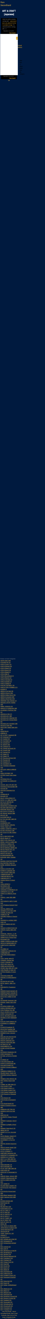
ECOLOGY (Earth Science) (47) (8, 1021)
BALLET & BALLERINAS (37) (7, 798)
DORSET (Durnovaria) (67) (7, 1014)
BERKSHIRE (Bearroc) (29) (7, 810)
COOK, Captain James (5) (7, 958)
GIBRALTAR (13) (4, 1130)
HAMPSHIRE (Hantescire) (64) (8, 1153)
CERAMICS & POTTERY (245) (8, 911)
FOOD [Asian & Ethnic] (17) (7, 1088)
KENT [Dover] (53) (5, 1266)
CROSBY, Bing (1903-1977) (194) (8, 968)
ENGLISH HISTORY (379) (6, 1039)
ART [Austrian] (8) (5, 743)
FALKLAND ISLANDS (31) (6, 1065)
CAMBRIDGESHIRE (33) (6, 874)
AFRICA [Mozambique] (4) (7, 676)
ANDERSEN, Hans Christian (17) (8, 701)
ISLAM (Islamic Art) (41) (6, 1209)
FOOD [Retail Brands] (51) (7, 1104)
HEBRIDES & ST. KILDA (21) (7, 1157)
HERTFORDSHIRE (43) (6, 1167)
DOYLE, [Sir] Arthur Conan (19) (8, 1016)
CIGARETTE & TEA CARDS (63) (8, 936)
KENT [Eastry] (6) (4, 1268)
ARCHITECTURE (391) (6, 726)
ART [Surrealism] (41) (5, 764)
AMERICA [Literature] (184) (7, 697)
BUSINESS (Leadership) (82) (7, 871)
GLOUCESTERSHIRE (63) (7, 1138)
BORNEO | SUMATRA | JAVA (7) (8, 829)
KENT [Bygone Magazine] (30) (8, 1256)
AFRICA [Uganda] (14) (6, 682)
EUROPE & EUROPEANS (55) (8, 1063)
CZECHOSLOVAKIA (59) (6, 976)
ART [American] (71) (5, 737)
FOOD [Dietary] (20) (5, 1098)
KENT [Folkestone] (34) (6, 1273)
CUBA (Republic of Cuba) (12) (8, 970)
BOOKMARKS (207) (5, 823)
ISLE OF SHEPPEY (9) (6, 1214)
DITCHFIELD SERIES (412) (7, 1006)
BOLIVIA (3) (3, 821)
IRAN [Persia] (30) (5, 1203)
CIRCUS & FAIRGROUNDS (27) (8, 943)
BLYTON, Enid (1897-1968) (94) (8, 819)
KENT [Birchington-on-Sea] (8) (8, 1251)
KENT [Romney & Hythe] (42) (7, 1298)
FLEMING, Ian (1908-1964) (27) (8, 1084)
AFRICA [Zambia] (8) (5, 683)
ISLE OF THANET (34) (6, 1218)
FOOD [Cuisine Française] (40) (8, 1092)
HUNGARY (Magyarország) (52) (8, 1178)
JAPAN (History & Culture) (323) (8, 1228)
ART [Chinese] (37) (5, 747)
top (9, 80)
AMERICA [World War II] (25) (7, 699)
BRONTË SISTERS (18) (6, 853)
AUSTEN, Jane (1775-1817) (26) (8, 785)
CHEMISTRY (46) (4, 915)
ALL (11, 25)
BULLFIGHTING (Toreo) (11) (7, 863)
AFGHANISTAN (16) (5, 662)
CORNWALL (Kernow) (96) (7, 960)
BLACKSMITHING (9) (5, 817)
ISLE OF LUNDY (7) (5, 1210)
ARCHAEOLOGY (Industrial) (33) (8, 718)
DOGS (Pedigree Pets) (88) (7, 1010)
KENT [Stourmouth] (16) (6, 1306)
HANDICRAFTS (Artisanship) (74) (8, 1155)
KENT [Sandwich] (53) (5, 1300)
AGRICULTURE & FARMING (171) (8, 687)
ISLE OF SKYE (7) (5, 1216)
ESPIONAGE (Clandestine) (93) (8, 1052)
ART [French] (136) (5, 750)
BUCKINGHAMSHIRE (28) (6, 855)
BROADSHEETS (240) (6, 852)
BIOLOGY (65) (4, 815)
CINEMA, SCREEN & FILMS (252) (8, 941)
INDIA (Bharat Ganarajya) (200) (8, 1195)
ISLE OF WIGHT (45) (5, 1220)
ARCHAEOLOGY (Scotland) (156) (8, 724)
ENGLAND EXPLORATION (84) (8, 1037)
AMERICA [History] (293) (6, 693)
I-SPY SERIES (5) (4, 1184)
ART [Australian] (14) (5, 741)
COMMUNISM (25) (5, 953)
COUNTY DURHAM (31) (6, 962)
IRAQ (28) (2, 1205)
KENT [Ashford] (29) (5, 1247)
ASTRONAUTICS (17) (6, 779)
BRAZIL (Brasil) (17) (5, 838)
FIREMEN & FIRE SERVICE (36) (8, 1079)
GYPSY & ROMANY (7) (6, 1151)
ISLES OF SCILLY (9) (5, 1222)
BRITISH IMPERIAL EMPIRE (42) (8, 848)
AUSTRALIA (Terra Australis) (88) (8, 787)
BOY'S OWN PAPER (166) (7, 836)
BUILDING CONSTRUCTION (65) (8, 861)
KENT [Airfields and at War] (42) (8, 1239)
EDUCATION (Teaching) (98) (7, 1029)
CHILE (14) (3, 922)
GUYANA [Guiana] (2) (5, 1149)
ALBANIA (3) (3, 689)
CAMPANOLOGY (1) (5, 878)
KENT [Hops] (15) (4, 1283)
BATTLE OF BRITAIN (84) (6, 802)
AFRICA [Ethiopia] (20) (6, 666)
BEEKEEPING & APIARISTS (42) (8, 806)
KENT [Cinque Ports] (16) (6, 1262)
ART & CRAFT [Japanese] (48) (8, 735)
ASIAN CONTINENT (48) (6, 773)
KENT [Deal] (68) (4, 1264)
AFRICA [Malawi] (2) (5, 672)
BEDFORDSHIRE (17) (5, 804)
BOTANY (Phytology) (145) (7, 831)
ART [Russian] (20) (5, 760)
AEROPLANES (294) (5, 661)
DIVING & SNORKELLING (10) (7, 1008)
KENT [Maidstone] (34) (6, 1289)
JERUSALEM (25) (4, 1231)
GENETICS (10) (4, 1115)
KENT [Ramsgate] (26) (6, 1294)
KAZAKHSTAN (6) (5, 1237)
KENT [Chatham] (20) (5, 1260)
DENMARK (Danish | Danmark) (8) (8, 993)
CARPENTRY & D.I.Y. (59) (6, 892)
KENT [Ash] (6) (4, 1249)
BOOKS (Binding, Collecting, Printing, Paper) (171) (7, 826)
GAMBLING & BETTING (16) (7, 1109)
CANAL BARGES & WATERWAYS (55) (5, 885)
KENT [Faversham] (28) (6, 1272)
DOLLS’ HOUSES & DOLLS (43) (8, 1012)
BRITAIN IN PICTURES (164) (7, 846)
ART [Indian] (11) (4, 754)
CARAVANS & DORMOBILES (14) (8, 890)
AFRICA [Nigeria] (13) (5, 678)
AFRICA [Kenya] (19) (5, 670)
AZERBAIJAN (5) (4, 794)
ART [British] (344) (5, 745)
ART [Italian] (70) (4, 756)
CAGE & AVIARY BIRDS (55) (7, 873)
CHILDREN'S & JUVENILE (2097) (8, 920)
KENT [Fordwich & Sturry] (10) (8, 1275)
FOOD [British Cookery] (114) (7, 1090)
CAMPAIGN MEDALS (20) (6, 876)
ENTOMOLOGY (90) (5, 1044)
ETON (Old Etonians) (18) (6, 1062)
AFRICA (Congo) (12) (5, 664)
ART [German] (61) (5, 752)
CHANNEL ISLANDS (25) (6, 913)
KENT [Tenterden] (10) (6, 1308)
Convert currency (20, 46)
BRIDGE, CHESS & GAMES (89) (8, 842)
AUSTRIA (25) (3, 789)
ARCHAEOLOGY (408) (6, 716)
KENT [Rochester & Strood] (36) (8, 1296)
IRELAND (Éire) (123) (5, 1207)
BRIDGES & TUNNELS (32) (7, 844)
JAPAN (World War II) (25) (6, 1230)
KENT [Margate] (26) (5, 1293)
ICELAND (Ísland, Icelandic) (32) (8, 1186)
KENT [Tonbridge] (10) (6, 1310)
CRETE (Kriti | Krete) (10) (6, 964)
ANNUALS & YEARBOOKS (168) (8, 708)
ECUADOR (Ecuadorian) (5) (7, 1027)
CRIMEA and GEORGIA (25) (7, 966)
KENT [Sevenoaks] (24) (6, 1302)
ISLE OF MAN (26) (5, 1212)
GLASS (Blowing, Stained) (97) (8, 1136)
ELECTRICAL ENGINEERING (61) (8, 1031)
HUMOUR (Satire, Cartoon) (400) (8, 1176)
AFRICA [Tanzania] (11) (6, 680)
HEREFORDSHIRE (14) (6, 1165)
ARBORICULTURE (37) (6, 714)
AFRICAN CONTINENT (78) (7, 685)
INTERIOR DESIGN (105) (6, 1201)
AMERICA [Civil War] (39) (6, 691)
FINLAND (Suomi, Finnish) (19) (8, 1073)
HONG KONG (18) (4, 1170)
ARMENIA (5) (3, 733)
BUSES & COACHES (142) (7, 869)
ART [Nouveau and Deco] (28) (8, 758)
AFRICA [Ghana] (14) (5, 668)
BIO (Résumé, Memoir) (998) (7, 813)
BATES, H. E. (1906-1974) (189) (8, 800)
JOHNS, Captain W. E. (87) (7, 1233)
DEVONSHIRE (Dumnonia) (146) (8, 1000)
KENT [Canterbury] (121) (6, 1258)
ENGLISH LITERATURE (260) (7, 1042)
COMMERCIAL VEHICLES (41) (8, 951)
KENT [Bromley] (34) (5, 1254)
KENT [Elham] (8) (4, 1270)
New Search (12, 33)
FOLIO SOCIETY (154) (6, 1086)
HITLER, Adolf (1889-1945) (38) (8, 1168)
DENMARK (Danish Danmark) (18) (8, 991)
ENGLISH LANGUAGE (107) (7, 1041)
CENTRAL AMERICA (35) (6, 909)
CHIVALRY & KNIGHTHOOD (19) (8, 928)
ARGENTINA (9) (4, 731)
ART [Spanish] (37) (5, 762)
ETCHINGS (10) (4, 1060)
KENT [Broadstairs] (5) (6, 1252)
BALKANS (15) (4, 796)
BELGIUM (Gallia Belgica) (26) (8, 808)
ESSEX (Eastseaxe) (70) (6, 1054)
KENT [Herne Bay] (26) (6, 1281)
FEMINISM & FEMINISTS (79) (7, 1071)
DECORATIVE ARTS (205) (7, 981)
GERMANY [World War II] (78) (7, 1128)
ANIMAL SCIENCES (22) (6, 706)
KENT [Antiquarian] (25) (6, 1241)
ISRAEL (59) (3, 1224)
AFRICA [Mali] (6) (4, 674)
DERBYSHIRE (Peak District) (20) (8, 995)
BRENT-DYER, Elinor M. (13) (7, 840)
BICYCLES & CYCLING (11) (7, 811)
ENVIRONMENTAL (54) (6, 1046)
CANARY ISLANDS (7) (6, 888)
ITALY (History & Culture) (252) (8, 1226)
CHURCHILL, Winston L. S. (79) (8, 934)
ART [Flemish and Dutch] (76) (8, 748)
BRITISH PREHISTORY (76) (7, 850)
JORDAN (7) (3, 1235)
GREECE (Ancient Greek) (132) (8, 1147)
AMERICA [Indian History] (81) (8, 695)
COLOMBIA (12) (4, 949)
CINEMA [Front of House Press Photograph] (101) (8, 938)
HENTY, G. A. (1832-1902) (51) (8, 1159)
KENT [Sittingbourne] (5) (6, 1304)
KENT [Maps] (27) (4, 1291)
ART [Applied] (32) (5, 739)
